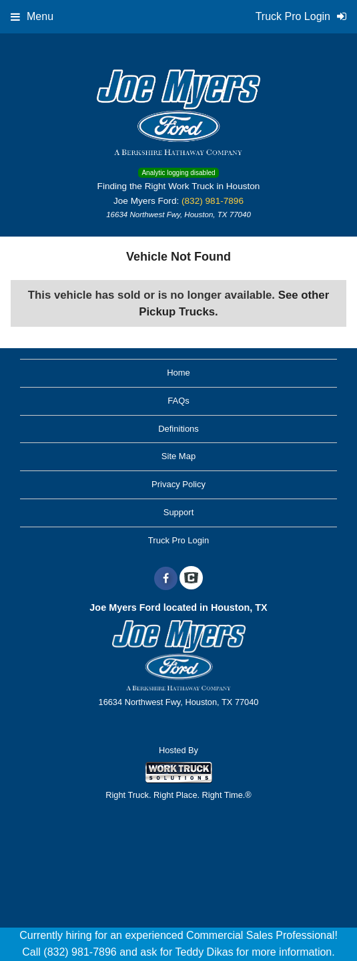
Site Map (178, 456)
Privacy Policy (178, 484)
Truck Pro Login (178, 540)
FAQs (178, 401)
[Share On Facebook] (165, 578)
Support (178, 512)
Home (178, 373)
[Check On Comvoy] (191, 578)
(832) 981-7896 (213, 201)
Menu (32, 16)
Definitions (178, 429)
